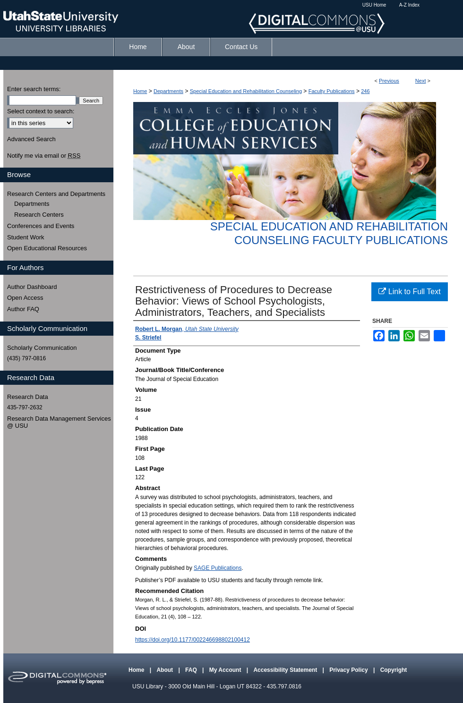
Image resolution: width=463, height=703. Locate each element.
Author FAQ (23, 309)
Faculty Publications (332, 91)
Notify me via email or (43, 156)
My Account (226, 670)
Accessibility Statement (285, 670)
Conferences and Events (40, 225)
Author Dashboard (32, 286)
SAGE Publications (217, 568)
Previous (389, 81)
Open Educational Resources (47, 248)
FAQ (191, 670)
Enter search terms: (33, 89)
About (165, 670)
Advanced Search (31, 139)
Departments (168, 91)
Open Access (25, 297)
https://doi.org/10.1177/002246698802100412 (192, 639)
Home (140, 91)
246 (365, 91)
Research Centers (39, 214)
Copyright (393, 670)
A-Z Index (409, 5)
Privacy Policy (349, 670)
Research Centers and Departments (56, 193)
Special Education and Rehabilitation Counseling (246, 91)
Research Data (27, 396)
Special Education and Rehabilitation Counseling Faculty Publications (329, 233)
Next (420, 81)
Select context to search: (40, 111)
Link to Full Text (409, 292)
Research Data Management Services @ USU (59, 422)
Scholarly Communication (42, 347)
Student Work (25, 237)
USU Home (374, 5)
